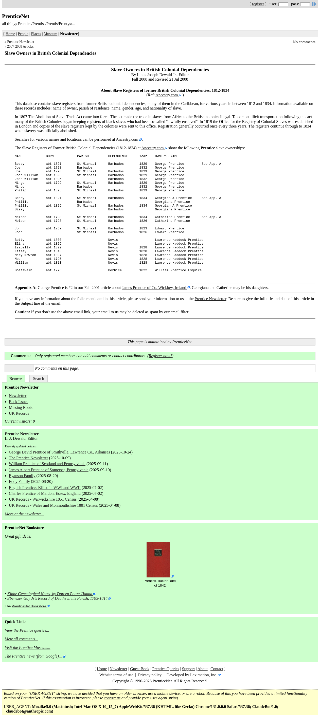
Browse (15, 378)
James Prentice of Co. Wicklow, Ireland (154, 287)
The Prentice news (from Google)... (33, 656)
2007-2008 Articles (20, 46)
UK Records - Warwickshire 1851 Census (43, 499)
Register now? (160, 356)
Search (38, 378)
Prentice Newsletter (20, 42)
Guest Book (139, 669)
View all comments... (21, 639)
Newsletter (17, 395)
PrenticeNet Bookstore (29, 606)
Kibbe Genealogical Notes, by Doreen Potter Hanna (49, 594)
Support (188, 669)
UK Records (19, 413)
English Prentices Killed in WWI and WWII (45, 487)
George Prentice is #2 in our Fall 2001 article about (68, 287)
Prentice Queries (165, 669)
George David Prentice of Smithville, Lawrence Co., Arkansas (59, 452)
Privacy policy (150, 675)
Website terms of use (116, 675)
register (258, 4)
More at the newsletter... (24, 514)
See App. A (211, 164)
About (203, 669)
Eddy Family (19, 481)
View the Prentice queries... (27, 630)
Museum (51, 33)
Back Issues (18, 401)
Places (36, 33)
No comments (304, 42)
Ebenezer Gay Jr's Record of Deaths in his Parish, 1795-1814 (57, 598)
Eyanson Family (22, 476)
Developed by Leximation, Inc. (192, 675)
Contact (216, 669)
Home (10, 33)
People (23, 33)
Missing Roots (20, 407)
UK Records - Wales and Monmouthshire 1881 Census (53, 505)
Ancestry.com (167, 95)
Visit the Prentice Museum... (27, 647)
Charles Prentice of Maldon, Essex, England (45, 493)
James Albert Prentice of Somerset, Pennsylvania (48, 470)
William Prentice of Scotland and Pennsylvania (47, 464)
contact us (112, 698)
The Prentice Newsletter (28, 458)
